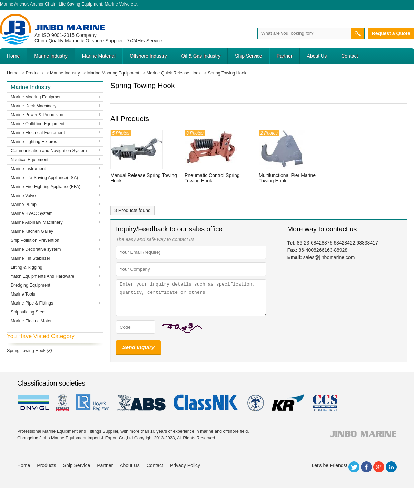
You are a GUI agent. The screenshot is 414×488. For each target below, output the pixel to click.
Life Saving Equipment (80, 4)
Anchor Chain (43, 4)
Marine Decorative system (36, 249)
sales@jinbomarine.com (329, 257)
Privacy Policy (185, 465)
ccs (324, 402)
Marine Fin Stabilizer (30, 258)
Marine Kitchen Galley (32, 231)
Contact (349, 56)
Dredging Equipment (30, 285)
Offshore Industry (148, 56)
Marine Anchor (14, 4)
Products (46, 465)
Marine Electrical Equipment (38, 132)
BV (62, 402)
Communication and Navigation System (49, 150)
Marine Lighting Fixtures (34, 141)
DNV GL (33, 402)
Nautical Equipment (29, 159)
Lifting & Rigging (26, 267)
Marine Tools (23, 294)
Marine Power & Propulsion (37, 114)
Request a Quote (391, 33)
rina (255, 402)
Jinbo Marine (69, 27)
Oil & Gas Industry (200, 56)
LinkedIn (391, 466)
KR (288, 402)
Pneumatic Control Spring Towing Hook (212, 177)
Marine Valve (117, 4)
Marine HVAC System (32, 213)
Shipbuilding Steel (28, 312)
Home (13, 56)
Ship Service (248, 56)
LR (93, 402)
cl (206, 402)
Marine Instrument (28, 168)
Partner (285, 56)
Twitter (353, 466)
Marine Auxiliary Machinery (36, 222)
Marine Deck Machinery (33, 105)
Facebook (366, 466)
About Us (317, 56)
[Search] (304, 33)
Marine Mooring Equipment (37, 96)
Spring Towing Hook (26, 350)
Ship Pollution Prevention (35, 240)
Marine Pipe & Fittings (32, 303)
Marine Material (98, 56)
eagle (142, 402)
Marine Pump (24, 204)
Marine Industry (50, 56)
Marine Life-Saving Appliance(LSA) (44, 177)
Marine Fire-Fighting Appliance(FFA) (45, 186)
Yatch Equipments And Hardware (43, 276)
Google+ (378, 466)
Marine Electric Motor (31, 321)
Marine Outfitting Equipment (38, 123)
